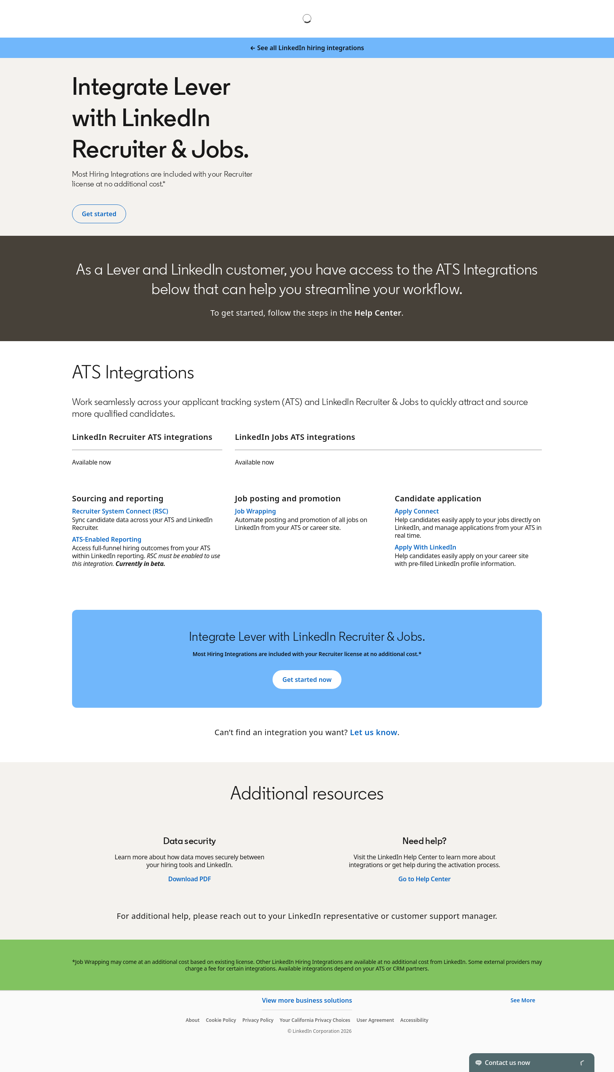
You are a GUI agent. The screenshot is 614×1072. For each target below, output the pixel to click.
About (193, 1020)
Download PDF (189, 879)
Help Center (377, 312)
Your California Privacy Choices (315, 1020)
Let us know (373, 732)
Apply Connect (417, 511)
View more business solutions (307, 1000)
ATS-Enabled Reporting (106, 539)
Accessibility (414, 1020)
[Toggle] (582, 1062)
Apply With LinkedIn (425, 547)
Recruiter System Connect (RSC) (120, 511)
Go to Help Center (424, 879)
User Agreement (375, 1020)
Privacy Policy (257, 1020)
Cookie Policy (221, 1020)
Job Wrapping (255, 511)
